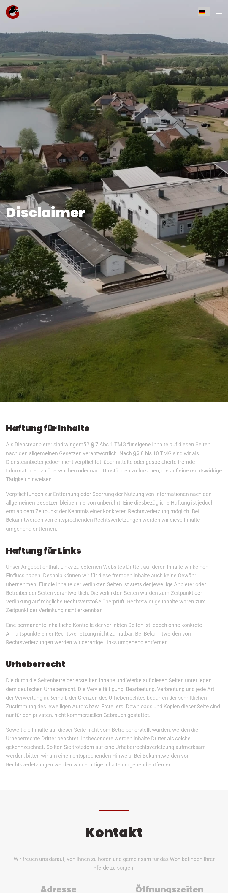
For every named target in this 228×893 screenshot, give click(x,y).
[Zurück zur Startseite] (12, 12)
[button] (219, 12)
